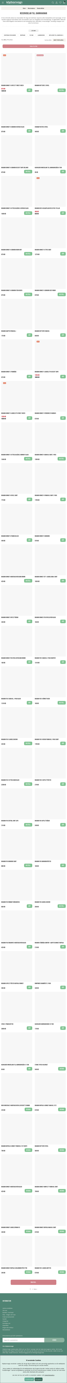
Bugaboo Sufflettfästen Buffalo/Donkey (12, 983)
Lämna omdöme (7, 1308)
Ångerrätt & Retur (8, 1327)
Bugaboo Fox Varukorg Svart (9, 861)
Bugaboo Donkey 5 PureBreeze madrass (45, 413)
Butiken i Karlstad (8, 1312)
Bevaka (62, 1069)
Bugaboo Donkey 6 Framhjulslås (10, 536)
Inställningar (29, 1379)
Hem (24, 8)
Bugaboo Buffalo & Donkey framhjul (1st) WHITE (14, 1146)
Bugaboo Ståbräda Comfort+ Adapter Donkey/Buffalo (49, 943)
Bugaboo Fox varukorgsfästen (43, 861)
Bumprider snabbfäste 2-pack (43, 983)
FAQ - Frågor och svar (9, 1315)
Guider (5, 1319)
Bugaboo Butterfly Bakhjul (42, 331)
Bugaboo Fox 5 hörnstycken (42, 699)
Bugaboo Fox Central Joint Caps (9, 821)
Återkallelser (6, 1330)
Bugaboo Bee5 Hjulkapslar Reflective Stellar (47, 208)
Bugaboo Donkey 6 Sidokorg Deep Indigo (45, 290)
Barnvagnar (31, 8)
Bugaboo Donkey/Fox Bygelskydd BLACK (45, 617)
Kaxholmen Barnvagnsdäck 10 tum (44, 1024)
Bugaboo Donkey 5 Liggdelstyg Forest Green (13, 413)
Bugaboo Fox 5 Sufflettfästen (43, 780)
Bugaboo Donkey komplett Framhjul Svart (46, 1187)
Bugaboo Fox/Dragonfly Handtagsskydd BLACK (13, 943)
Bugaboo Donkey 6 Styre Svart (43, 250)
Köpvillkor (6, 1325)
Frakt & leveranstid (8, 1317)
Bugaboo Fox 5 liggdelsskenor (9, 739)
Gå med (54, 1340)
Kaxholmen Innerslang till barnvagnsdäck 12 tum (15, 1065)
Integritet (5, 1321)
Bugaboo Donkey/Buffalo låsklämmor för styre (14, 1268)
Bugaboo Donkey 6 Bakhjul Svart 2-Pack (45, 455)
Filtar (31, 35)
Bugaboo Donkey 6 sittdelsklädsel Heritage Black (14, 208)
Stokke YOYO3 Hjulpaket (41, 1065)
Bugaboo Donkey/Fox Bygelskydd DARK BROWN (13, 658)
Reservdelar (40, 8)
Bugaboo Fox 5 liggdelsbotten (43, 1268)
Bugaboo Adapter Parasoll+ (8, 331)
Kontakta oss (6, 1323)
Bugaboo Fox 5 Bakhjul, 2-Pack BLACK (11, 699)
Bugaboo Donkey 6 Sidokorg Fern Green (11, 290)
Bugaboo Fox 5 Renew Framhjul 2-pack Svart (47, 739)
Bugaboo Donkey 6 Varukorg (42, 536)
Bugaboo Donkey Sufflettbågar (9, 617)
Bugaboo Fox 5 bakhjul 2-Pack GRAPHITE (45, 658)
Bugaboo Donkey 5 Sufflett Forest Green (12, 85)
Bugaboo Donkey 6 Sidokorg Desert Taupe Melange (14, 168)
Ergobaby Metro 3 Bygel (41, 127)
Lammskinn (41, 35)
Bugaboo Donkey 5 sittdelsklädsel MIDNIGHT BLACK (15, 455)
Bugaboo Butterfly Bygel (41, 1146)
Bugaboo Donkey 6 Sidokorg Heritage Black (12, 127)
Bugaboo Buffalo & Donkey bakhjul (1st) (46, 1105)
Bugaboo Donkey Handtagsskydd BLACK (11, 1187)
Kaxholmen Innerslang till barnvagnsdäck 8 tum (48, 168)
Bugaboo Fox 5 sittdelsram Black (10, 780)
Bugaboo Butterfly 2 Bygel (42, 85)
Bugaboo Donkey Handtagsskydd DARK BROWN (13, 577)
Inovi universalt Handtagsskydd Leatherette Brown (15, 1105)
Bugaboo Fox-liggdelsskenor (42, 902)
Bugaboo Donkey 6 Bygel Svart (9, 495)
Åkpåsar (22, 35)
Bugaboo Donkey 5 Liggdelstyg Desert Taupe (47, 372)
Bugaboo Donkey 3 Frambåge (8, 372)
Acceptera (39, 1379)
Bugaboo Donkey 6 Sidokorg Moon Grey (11, 250)
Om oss (5, 1310)
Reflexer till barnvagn (56, 35)
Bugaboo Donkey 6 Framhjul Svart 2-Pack (46, 495)
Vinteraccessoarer (10, 35)
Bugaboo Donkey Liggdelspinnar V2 (10, 1227)
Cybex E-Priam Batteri (7, 1024)
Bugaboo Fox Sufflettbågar (42, 821)
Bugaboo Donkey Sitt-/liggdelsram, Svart (46, 577)
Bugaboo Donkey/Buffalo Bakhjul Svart (45, 1227)
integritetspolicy (49, 1375)
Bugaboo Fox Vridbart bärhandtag (10, 902)
